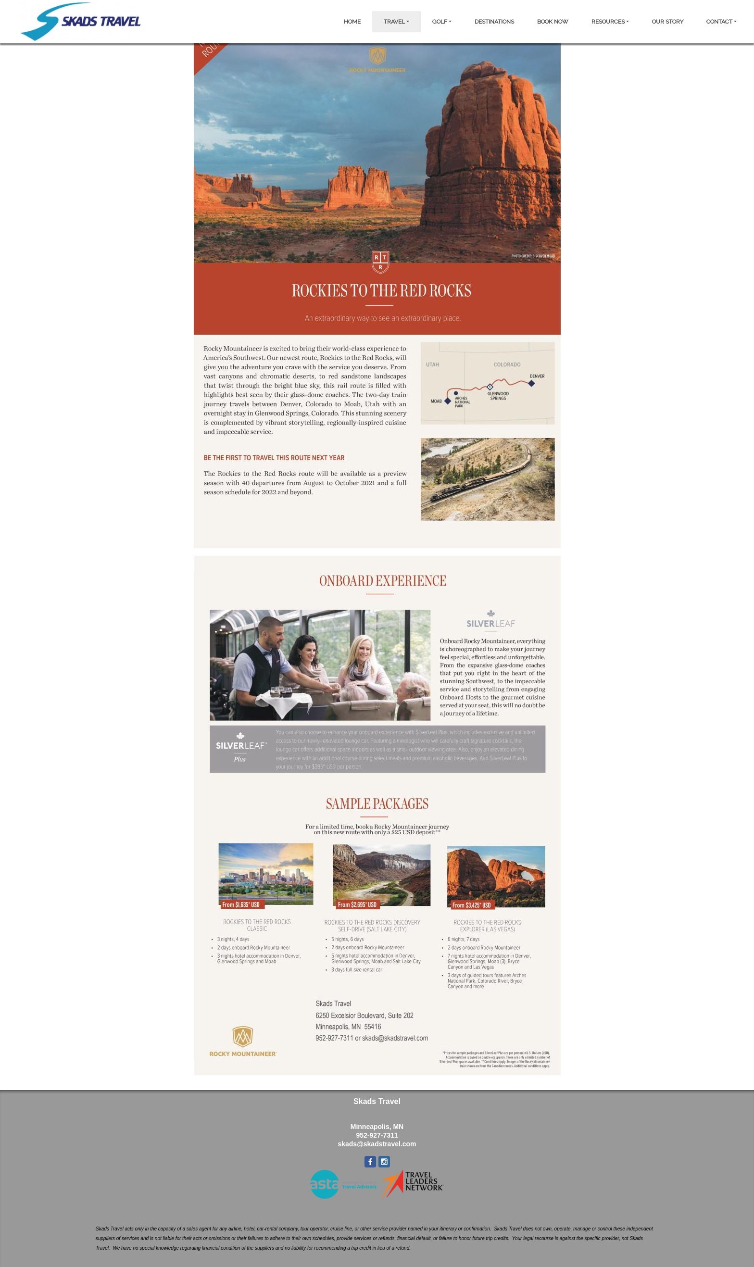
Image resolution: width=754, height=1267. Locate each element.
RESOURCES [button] (608, 21)
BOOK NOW (552, 21)
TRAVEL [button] (394, 21)
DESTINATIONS (494, 21)
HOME (352, 21)
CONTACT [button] (719, 21)
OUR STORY (667, 21)
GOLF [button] (439, 21)
